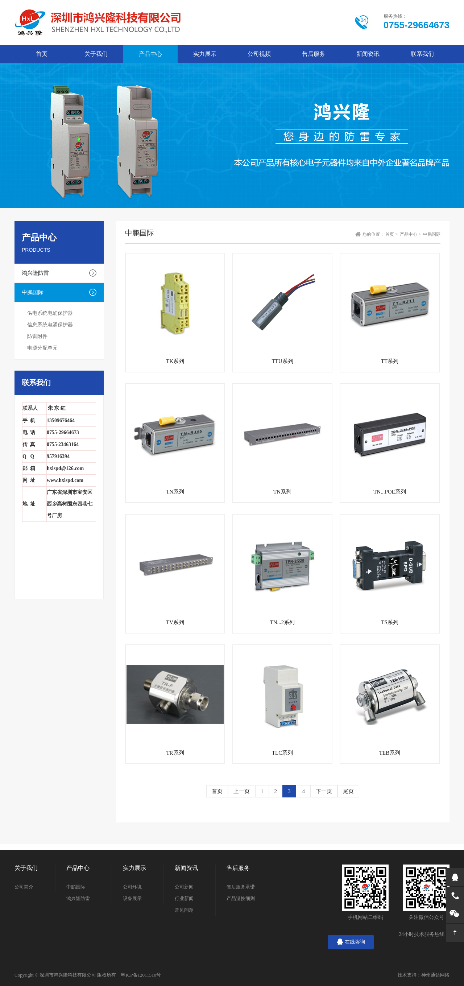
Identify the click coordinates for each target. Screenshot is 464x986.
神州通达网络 (435, 975)
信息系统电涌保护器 (50, 324)
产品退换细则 (241, 898)
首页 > (392, 234)
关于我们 (96, 54)
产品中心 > (411, 234)
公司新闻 (184, 887)
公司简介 (23, 887)
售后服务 (313, 54)
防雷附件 (37, 336)
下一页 (324, 791)
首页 (217, 791)
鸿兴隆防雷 (35, 273)
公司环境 (132, 887)
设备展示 (132, 898)
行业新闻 (184, 898)
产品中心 (150, 54)
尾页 (348, 791)
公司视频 (259, 54)
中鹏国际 (33, 292)
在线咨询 (351, 942)
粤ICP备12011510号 (141, 975)
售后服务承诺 (241, 887)
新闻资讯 (368, 54)
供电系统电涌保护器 (50, 313)
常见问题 (184, 910)
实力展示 (204, 54)
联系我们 (422, 54)
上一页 (241, 791)
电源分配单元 (42, 348)
